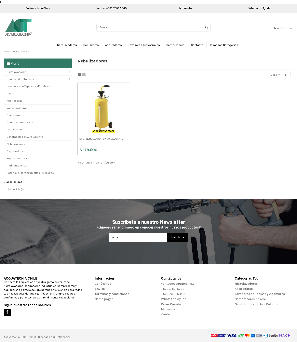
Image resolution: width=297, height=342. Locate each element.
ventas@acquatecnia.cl (178, 283)
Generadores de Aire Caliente (256, 304)
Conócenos (103, 283)
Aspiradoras (244, 289)
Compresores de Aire (250, 299)
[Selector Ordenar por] (275, 75)
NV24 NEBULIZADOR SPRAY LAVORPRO (101, 138)
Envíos (100, 289)
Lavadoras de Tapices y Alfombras (260, 294)
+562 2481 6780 (172, 289)
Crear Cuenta (171, 304)
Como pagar (104, 299)
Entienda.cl (63, 337)
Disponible (16, 189)
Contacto (167, 314)
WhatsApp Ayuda (259, 8)
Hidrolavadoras (246, 283)
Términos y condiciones (112, 294)
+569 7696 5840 (173, 294)
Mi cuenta (185, 8)
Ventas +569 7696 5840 (112, 8)
